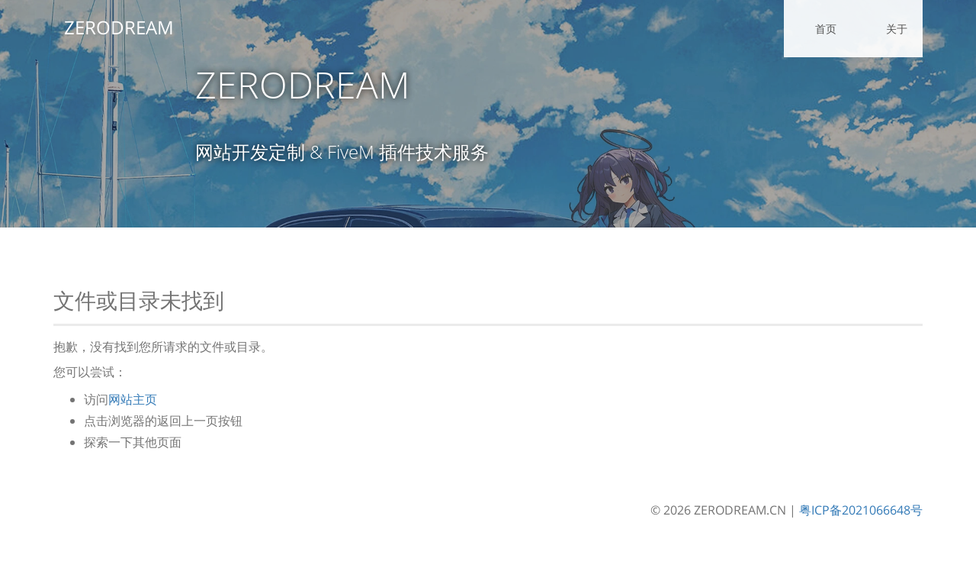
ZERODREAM (108, 27)
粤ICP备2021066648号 (861, 510)
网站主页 (132, 399)
